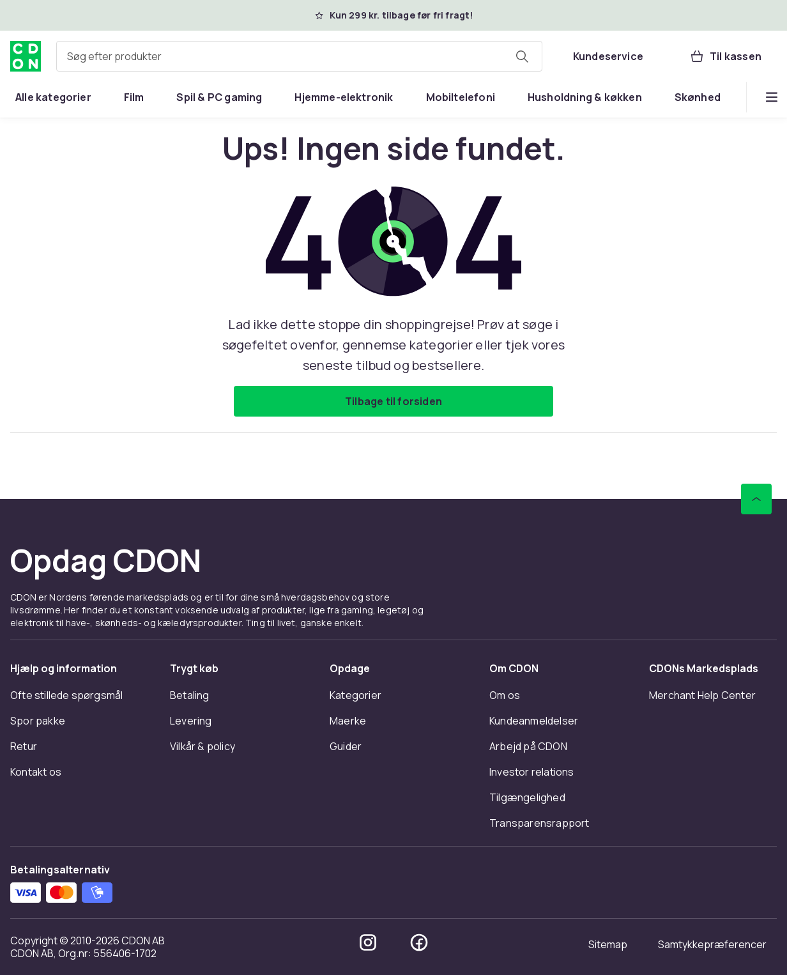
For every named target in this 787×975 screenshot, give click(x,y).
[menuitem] (53, 97)
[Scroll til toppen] (756, 499)
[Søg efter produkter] (522, 56)
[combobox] (299, 56)
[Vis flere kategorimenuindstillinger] (771, 97)
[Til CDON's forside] (25, 56)
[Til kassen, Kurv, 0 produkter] (725, 56)
